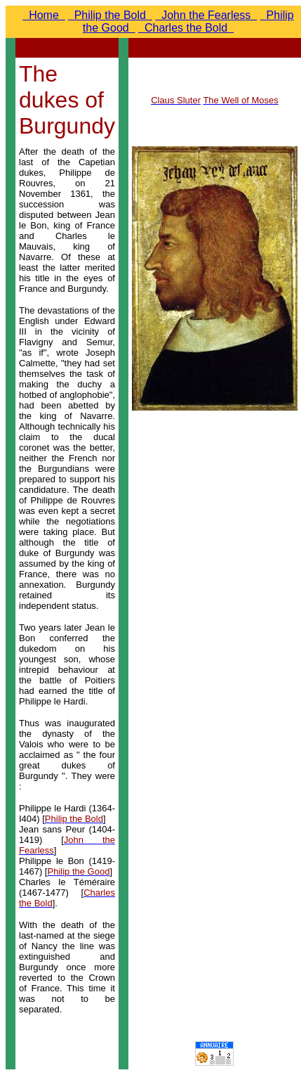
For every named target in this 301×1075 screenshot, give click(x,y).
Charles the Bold (186, 28)
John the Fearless (206, 15)
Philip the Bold (110, 15)
